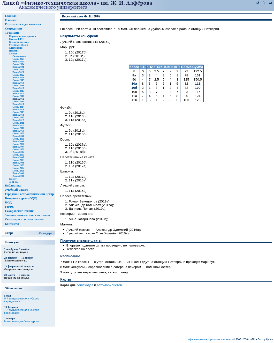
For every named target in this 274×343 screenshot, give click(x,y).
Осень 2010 (18, 128)
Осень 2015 (18, 101)
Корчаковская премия (22, 36)
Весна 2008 (18, 141)
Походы (13, 50)
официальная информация (203, 339)
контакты (226, 339)
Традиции (12, 32)
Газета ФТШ (16, 38)
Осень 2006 (18, 149)
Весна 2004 (18, 162)
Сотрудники (13, 28)
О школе (11, 20)
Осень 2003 (18, 165)
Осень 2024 (18, 64)
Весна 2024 (18, 67)
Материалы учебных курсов (21, 321)
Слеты (13, 53)
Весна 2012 (18, 120)
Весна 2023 (18, 72)
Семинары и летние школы (24, 219)
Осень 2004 (18, 160)
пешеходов (84, 285)
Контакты (12, 223)
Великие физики (19, 41)
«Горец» (14, 181)
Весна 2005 (18, 157)
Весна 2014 (18, 109)
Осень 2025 (18, 59)
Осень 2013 (18, 112)
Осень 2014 (18, 106)
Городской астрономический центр (29, 194)
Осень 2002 (18, 168)
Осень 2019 (18, 80)
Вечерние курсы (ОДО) (21, 198)
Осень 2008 (18, 138)
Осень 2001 (18, 170)
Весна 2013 (18, 114)
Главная (10, 15)
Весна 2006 (18, 152)
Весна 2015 (18, 104)
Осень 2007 (18, 144)
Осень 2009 (18, 133)
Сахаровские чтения (19, 211)
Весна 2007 (18, 146)
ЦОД (8, 202)
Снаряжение (19, 56)
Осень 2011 (18, 122)
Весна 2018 (18, 88)
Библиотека (13, 185)
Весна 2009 (18, 136)
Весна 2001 (18, 173)
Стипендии (16, 47)
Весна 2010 (18, 130)
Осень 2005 (18, 154)
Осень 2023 (18, 69)
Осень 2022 (18, 75)
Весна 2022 (18, 77)
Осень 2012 (18, 117)
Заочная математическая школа (27, 215)
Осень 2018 (18, 85)
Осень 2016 (18, 96)
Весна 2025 (18, 61)
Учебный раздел (16, 189)
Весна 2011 (18, 125)
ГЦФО (9, 207)
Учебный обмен (18, 44)
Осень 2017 (18, 90)
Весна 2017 (18, 93)
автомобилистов (109, 285)
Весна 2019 (18, 83)
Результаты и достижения (23, 24)
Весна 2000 (18, 176)
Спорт (13, 178)
